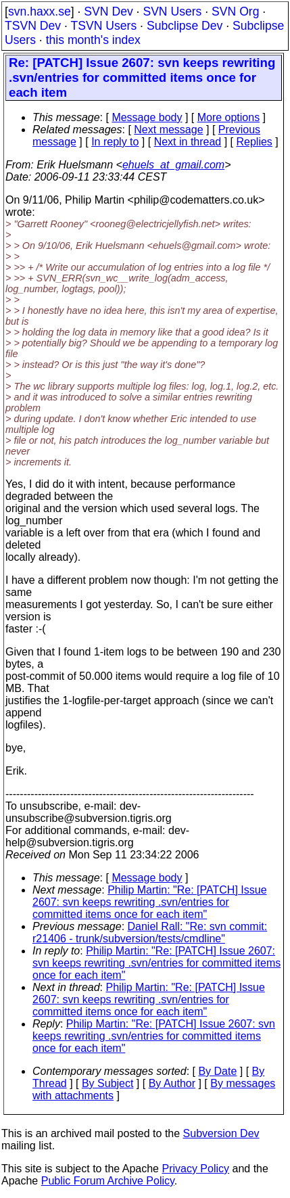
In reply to (115, 141)
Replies (254, 141)
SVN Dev (108, 11)
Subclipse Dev (184, 25)
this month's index (93, 40)
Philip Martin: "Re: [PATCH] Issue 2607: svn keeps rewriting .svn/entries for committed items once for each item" (149, 902)
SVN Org (235, 11)
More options (228, 117)
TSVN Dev (33, 25)
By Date (217, 1071)
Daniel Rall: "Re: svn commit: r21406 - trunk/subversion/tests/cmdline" (149, 932)
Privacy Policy (195, 1168)
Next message (168, 129)
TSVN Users (103, 25)
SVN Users (172, 11)
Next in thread (188, 141)
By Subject (107, 1083)
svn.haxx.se (39, 11)
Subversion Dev (221, 1133)
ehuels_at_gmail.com (173, 164)
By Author (172, 1083)
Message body (147, 117)
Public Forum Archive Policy (107, 1181)
